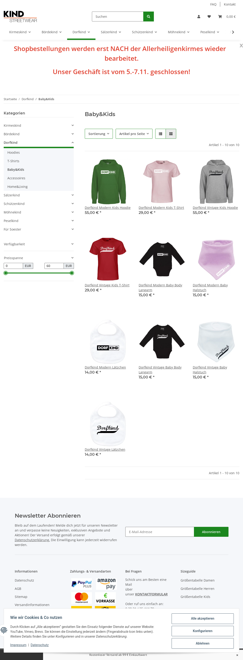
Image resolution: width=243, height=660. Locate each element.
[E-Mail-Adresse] (159, 532)
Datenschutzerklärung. (32, 540)
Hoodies (13, 152)
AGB (18, 588)
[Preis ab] (13, 266)
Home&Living (17, 186)
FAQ (213, 4)
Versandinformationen (32, 605)
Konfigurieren (201, 631)
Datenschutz (24, 580)
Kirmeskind (12, 125)
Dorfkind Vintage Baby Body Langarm (160, 369)
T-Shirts (13, 161)
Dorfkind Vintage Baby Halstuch (210, 369)
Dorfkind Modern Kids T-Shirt (161, 207)
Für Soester (12, 229)
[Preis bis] (54, 266)
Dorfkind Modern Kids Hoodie (108, 207)
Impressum (19, 646)
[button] (199, 16)
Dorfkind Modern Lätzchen (105, 367)
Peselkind (11, 221)
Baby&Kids (15, 169)
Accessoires (16, 178)
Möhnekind (12, 212)
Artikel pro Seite (132, 134)
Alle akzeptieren (201, 619)
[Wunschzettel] (209, 16)
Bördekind (12, 134)
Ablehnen (201, 643)
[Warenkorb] (226, 16)
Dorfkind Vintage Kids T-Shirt (107, 285)
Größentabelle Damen (198, 580)
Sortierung (96, 134)
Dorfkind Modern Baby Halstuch (210, 287)
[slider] (5, 273)
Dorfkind (11, 142)
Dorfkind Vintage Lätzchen (105, 449)
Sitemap (21, 596)
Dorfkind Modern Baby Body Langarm (160, 287)
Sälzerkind (12, 195)
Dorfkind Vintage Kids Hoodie (215, 207)
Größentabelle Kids (195, 596)
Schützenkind (14, 203)
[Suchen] (117, 16)
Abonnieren (211, 532)
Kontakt (230, 4)
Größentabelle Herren (197, 588)
